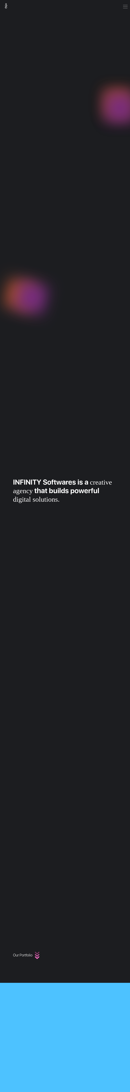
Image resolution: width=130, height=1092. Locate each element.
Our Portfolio (29, 955)
